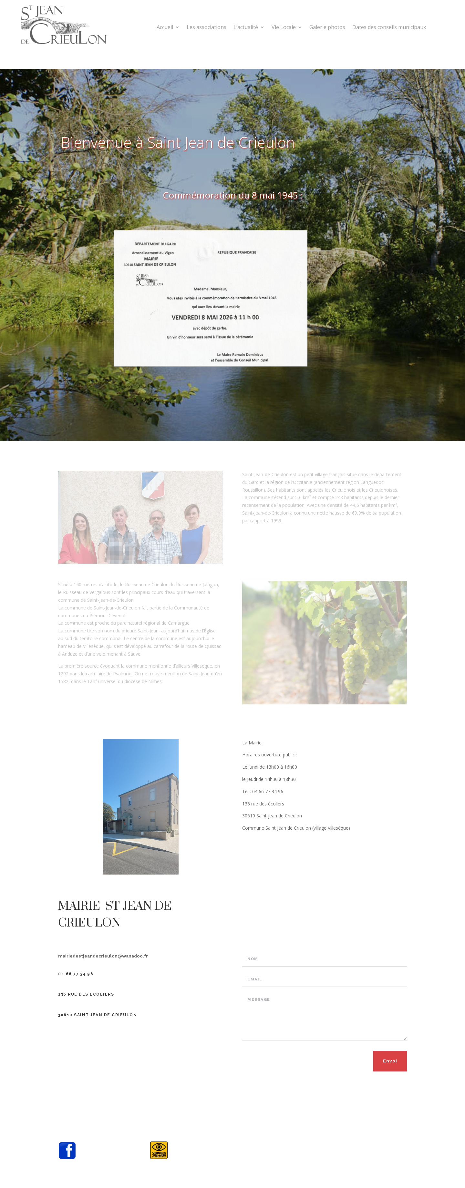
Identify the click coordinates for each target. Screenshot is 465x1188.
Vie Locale (284, 28)
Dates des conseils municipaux (389, 28)
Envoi (390, 1060)
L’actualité (245, 28)
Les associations (206, 28)
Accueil (165, 28)
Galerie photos (327, 28)
